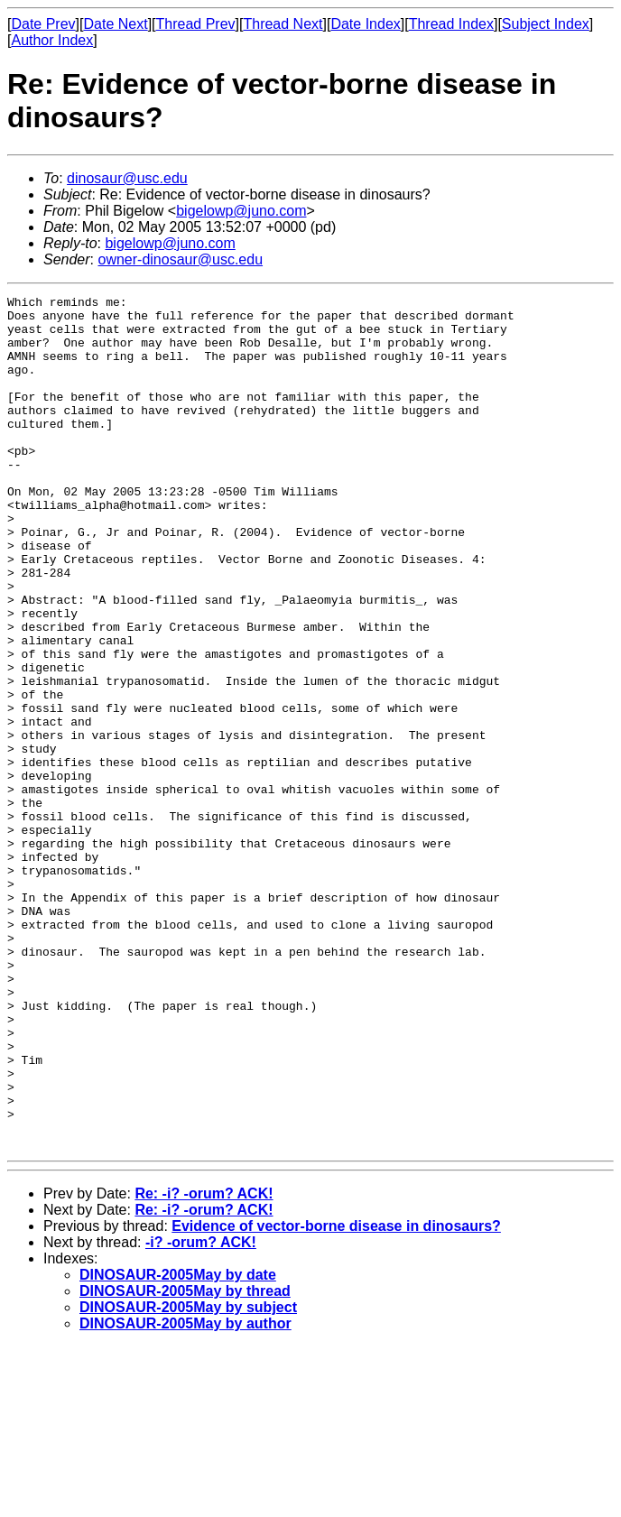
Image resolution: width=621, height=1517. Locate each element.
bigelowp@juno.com (241, 210)
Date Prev (43, 24)
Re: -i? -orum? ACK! (203, 1364)
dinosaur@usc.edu (127, 178)
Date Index (365, 24)
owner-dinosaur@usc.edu (180, 259)
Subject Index (545, 24)
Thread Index (451, 24)
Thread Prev (196, 24)
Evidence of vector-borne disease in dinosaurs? (336, 1396)
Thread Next (282, 24)
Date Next (115, 24)
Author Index (52, 40)
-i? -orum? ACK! (200, 1412)
